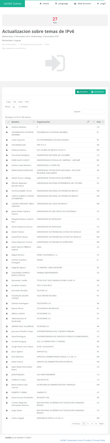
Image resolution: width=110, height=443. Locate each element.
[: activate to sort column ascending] (7, 122)
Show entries (16, 107)
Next (101, 423)
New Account (82, 3)
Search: (89, 112)
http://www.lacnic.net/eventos (14, 48)
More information (9, 44)
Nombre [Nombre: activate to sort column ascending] (15, 122)
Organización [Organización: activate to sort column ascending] (43, 122)
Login (101, 3)
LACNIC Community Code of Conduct (75, 440)
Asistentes (97, 91)
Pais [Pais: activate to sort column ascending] (99, 122)
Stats (47, 44)
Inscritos (82, 91)
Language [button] (61, 3)
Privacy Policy (99, 440)
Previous (76, 423)
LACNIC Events (12, 3)
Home (44, 3)
